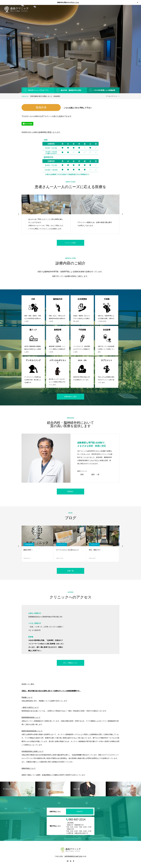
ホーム (91, 9)
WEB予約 (80, 811)
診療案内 (108, 9)
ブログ (126, 9)
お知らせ (99, 9)
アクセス (134, 9)
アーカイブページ (111, 96)
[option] (70, 49)
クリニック (63, 544)
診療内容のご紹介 (70, 396)
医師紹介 (118, 9)
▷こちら (76, 2)
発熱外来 (41, 107)
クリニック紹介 (70, 243)
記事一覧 (70, 571)
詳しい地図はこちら (70, 663)
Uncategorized (30, 544)
